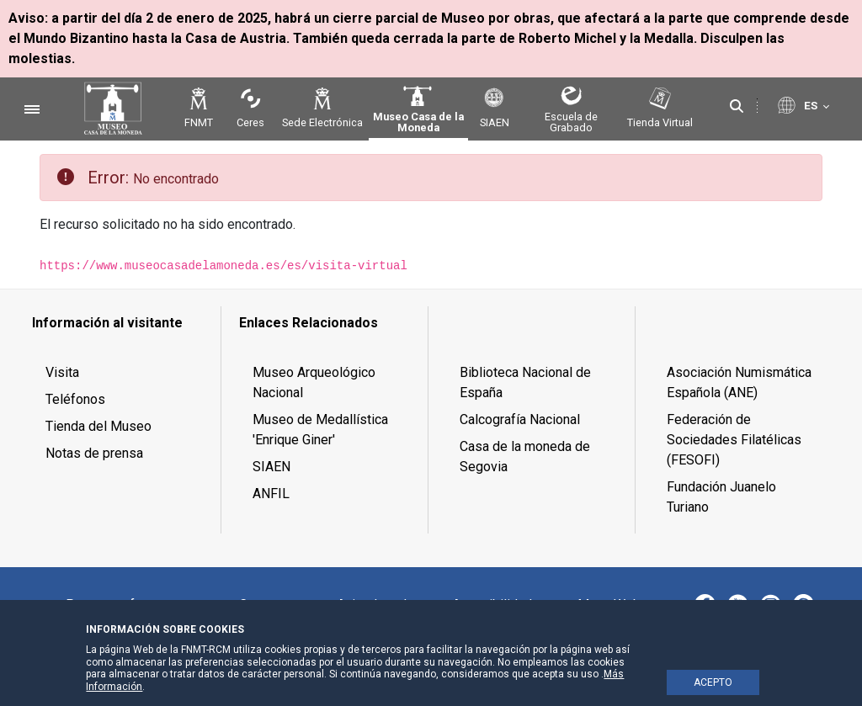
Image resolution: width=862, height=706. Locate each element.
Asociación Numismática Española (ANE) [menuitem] (739, 382)
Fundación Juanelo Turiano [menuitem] (721, 497)
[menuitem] (120, 323)
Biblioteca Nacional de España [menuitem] (525, 382)
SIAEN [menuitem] (271, 467)
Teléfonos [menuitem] (75, 399)
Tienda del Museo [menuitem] (98, 426)
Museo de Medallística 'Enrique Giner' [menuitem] (320, 429)
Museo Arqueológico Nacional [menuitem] (314, 382)
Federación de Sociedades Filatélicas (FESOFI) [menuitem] (734, 439)
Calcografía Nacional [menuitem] (520, 419)
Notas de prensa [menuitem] (94, 453)
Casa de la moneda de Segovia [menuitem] (525, 456)
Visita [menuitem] (62, 372)
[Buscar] (736, 107)
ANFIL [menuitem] (271, 494)
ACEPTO (713, 682)
